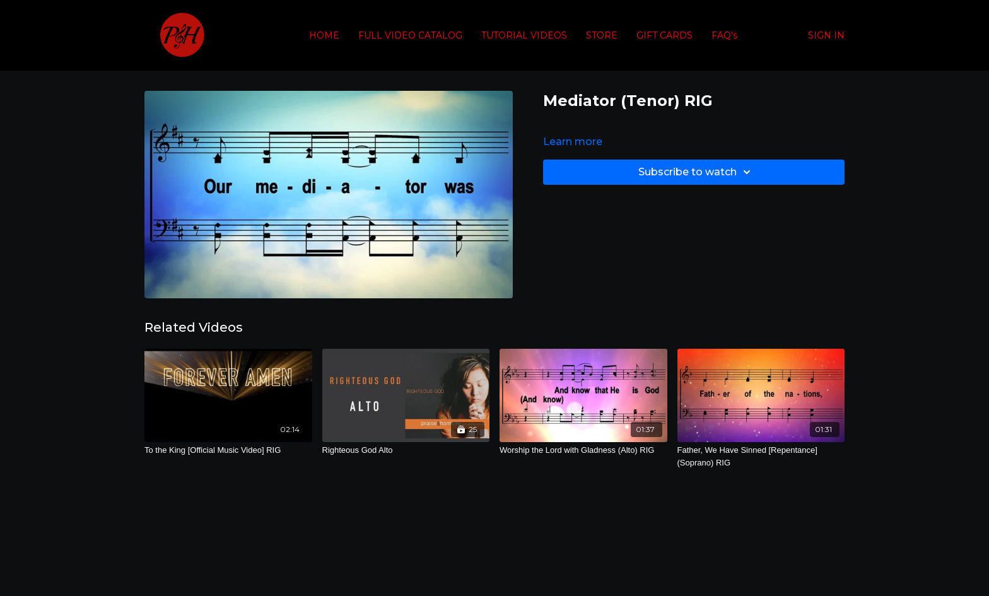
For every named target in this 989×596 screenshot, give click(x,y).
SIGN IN (826, 35)
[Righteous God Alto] (406, 450)
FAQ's (724, 35)
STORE (601, 35)
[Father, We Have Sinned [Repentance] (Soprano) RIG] (761, 456)
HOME (324, 35)
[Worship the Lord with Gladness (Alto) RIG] (583, 450)
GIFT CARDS (664, 35)
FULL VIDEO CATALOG (410, 35)
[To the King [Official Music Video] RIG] (228, 450)
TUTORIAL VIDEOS (524, 35)
